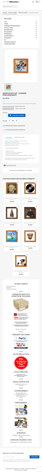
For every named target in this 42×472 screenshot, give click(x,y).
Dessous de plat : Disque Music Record (30, 198)
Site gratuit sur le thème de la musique (21, 442)
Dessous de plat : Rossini (30, 223)
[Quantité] (4, 115)
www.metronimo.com (21, 440)
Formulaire (21, 385)
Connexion (9, 287)
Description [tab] (9, 137)
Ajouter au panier (17, 115)
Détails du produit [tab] (19, 137)
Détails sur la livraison (21, 329)
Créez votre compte (11, 289)
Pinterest (16, 120)
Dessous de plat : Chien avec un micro (21, 271)
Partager (9, 120)
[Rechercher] (10, 6)
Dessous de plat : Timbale (30, 246)
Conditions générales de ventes (21, 435)
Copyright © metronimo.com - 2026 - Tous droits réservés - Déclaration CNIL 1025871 (21, 469)
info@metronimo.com (21, 384)
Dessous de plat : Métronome (12, 223)
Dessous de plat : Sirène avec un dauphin (12, 247)
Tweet (13, 120)
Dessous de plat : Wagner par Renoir (12, 198)
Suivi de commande (11, 286)
